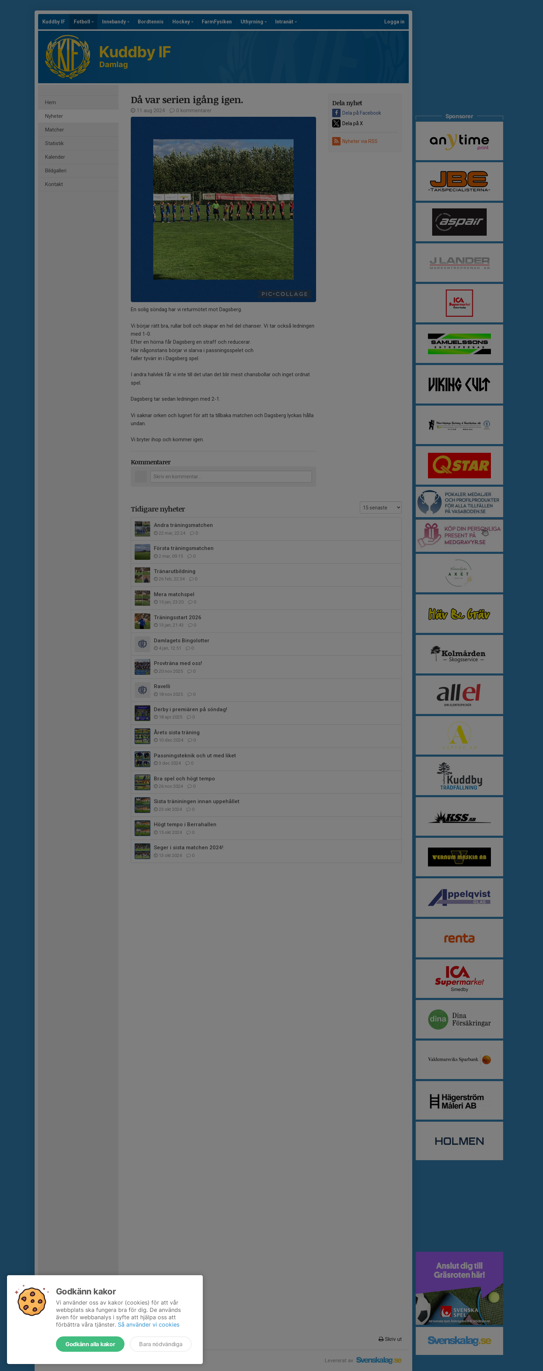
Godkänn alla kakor (90, 1344)
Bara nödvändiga (160, 1344)
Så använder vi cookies (148, 1324)
